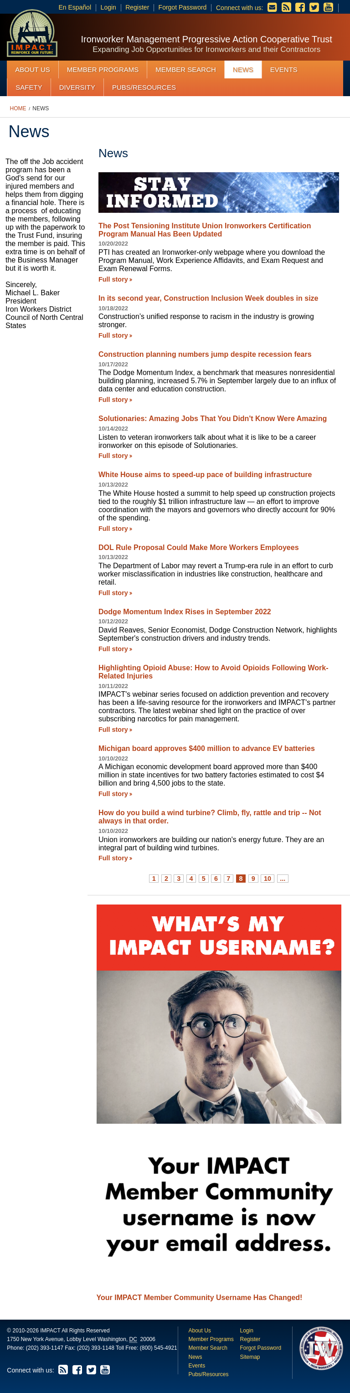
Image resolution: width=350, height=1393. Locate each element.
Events (284, 69)
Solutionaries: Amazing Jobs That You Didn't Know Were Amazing (212, 418)
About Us (32, 69)
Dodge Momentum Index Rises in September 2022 (184, 612)
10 (267, 878)
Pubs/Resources (144, 87)
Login (108, 7)
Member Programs (103, 69)
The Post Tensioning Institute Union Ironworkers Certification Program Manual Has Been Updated (204, 230)
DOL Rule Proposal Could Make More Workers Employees (198, 547)
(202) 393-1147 (44, 1348)
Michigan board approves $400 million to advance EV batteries (206, 748)
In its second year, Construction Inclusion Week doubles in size (208, 298)
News (243, 69)
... (282, 878)
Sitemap (250, 1357)
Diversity (77, 87)
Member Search (185, 69)
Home (18, 108)
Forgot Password (183, 7)
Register (137, 7)
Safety (28, 87)
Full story (113, 279)
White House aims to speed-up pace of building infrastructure (205, 474)
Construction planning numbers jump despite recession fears (205, 354)
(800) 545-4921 (158, 1348)
